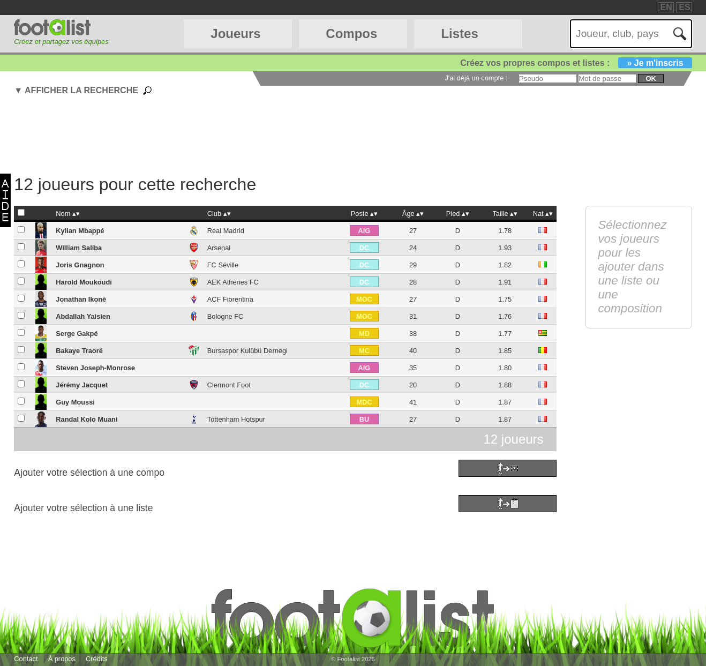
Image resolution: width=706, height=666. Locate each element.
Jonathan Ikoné (81, 299)
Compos (351, 33)
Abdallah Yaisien (83, 316)
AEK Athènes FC (233, 282)
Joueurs (235, 33)
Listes (459, 33)
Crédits (97, 659)
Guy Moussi (75, 402)
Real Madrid (225, 231)
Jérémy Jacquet (82, 385)
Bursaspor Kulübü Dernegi (247, 351)
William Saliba (79, 248)
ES (684, 7)
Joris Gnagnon (80, 265)
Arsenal (218, 248)
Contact (25, 659)
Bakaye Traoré (79, 351)
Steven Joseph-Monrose (95, 368)
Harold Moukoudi (84, 282)
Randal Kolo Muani (86, 419)
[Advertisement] (285, 137)
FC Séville (222, 265)
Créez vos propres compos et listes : (576, 63)
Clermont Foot (229, 385)
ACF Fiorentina (230, 299)
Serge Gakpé (76, 334)
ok (650, 78)
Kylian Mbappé (80, 231)
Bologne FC (225, 316)
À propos (62, 659)
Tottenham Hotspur (236, 419)
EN (666, 7)
